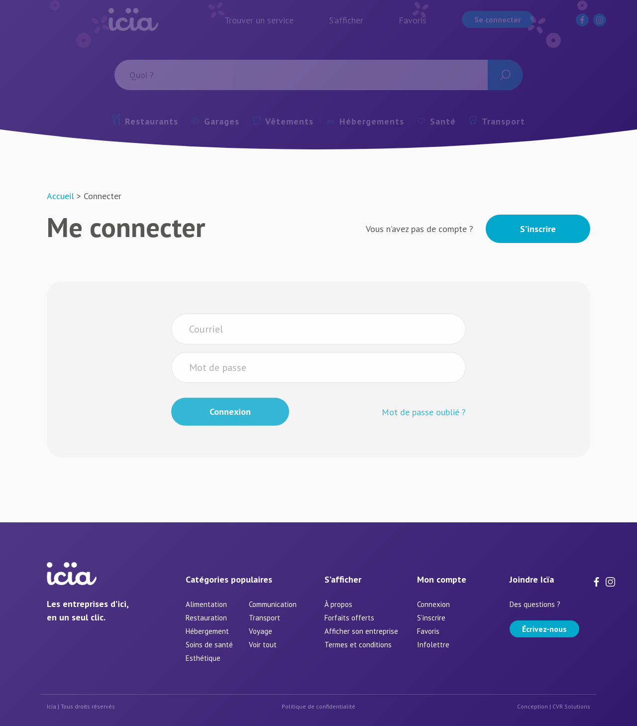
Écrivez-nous (544, 629)
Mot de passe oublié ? (424, 426)
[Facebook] (598, 581)
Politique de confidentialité (318, 706)
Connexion (433, 604)
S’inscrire (538, 229)
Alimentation (206, 604)
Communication (273, 604)
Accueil (60, 196)
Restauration (206, 617)
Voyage (260, 631)
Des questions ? (535, 604)
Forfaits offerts (349, 617)
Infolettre (433, 644)
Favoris (428, 631)
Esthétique (203, 658)
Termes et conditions (358, 644)
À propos (338, 604)
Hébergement (207, 631)
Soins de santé (209, 644)
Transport (264, 617)
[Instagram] (610, 581)
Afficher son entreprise (361, 631)
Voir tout (263, 644)
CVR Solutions (571, 706)
